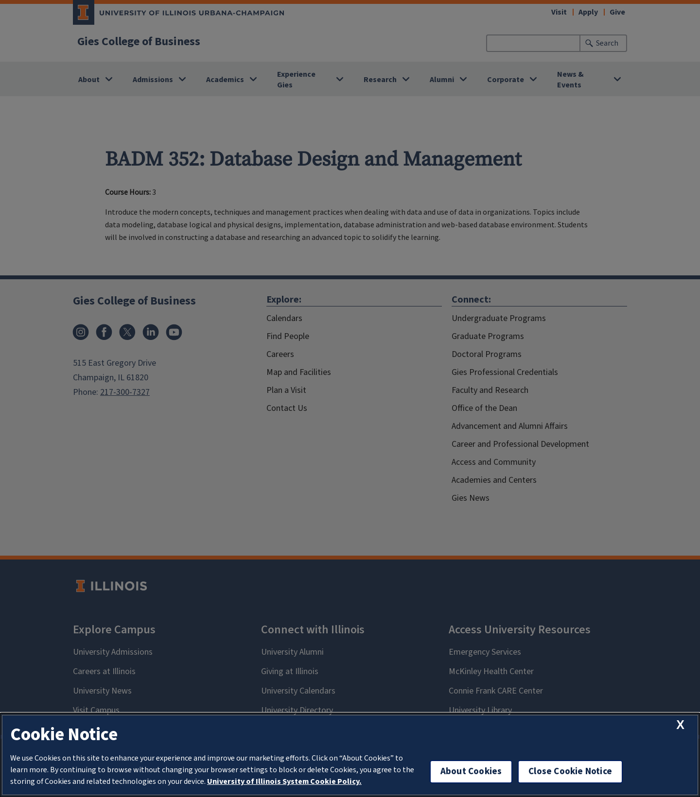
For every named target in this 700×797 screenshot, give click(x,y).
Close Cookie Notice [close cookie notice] (570, 771)
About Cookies (471, 771)
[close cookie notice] (680, 724)
